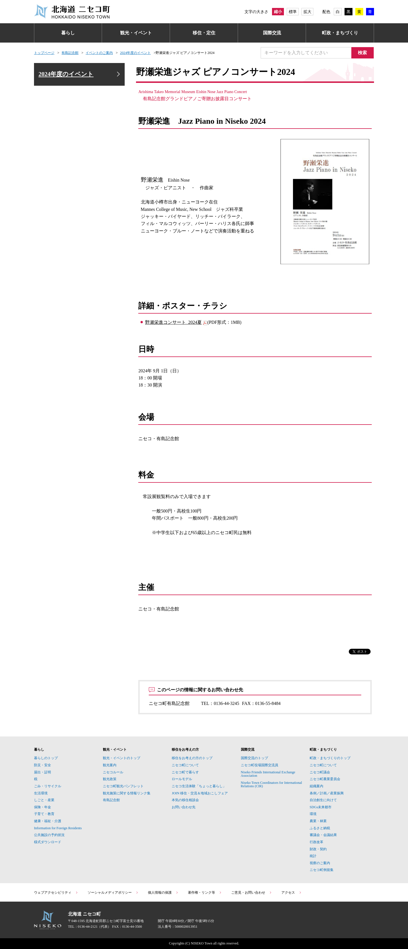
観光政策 (109, 779)
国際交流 (272, 32)
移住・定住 (204, 32)
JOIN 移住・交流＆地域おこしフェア (200, 793)
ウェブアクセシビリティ (56, 893)
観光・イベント (136, 32)
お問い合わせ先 (184, 807)
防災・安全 (42, 765)
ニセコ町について (185, 765)
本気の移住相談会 (185, 800)
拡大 (307, 11)
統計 (313, 856)
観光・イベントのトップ (121, 758)
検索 (362, 52)
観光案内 (109, 765)
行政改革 (316, 842)
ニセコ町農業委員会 (325, 779)
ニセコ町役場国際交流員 (259, 765)
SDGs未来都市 (321, 807)
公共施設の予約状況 (49, 835)
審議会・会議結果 (323, 835)
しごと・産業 (44, 800)
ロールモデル (182, 779)
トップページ (44, 53)
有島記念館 (69, 53)
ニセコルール (113, 772)
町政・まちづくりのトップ (330, 758)
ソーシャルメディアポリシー (113, 893)
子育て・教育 (44, 814)
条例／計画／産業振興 (327, 793)
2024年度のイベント (135, 53)
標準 (293, 11)
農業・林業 (318, 821)
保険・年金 (42, 807)
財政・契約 (318, 849)
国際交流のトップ (254, 758)
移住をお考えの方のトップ (192, 758)
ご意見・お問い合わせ (251, 893)
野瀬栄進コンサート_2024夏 (173, 322)
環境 (313, 814)
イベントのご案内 (99, 53)
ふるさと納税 (320, 828)
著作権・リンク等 (205, 893)
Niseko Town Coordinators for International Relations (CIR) (271, 784)
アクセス (291, 893)
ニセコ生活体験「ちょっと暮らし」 (199, 786)
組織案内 (316, 786)
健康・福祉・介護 (47, 821)
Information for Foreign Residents (58, 828)
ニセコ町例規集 (321, 870)
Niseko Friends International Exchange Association (268, 774)
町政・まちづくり (340, 32)
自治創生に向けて (323, 800)
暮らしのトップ (46, 758)
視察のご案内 (320, 863)
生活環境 (41, 793)
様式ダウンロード (47, 842)
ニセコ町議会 (320, 772)
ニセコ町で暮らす (185, 772)
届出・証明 (42, 772)
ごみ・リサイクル (47, 786)
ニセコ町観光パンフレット (123, 786)
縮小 (278, 11)
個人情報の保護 (163, 893)
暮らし (68, 32)
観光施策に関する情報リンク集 (126, 793)
